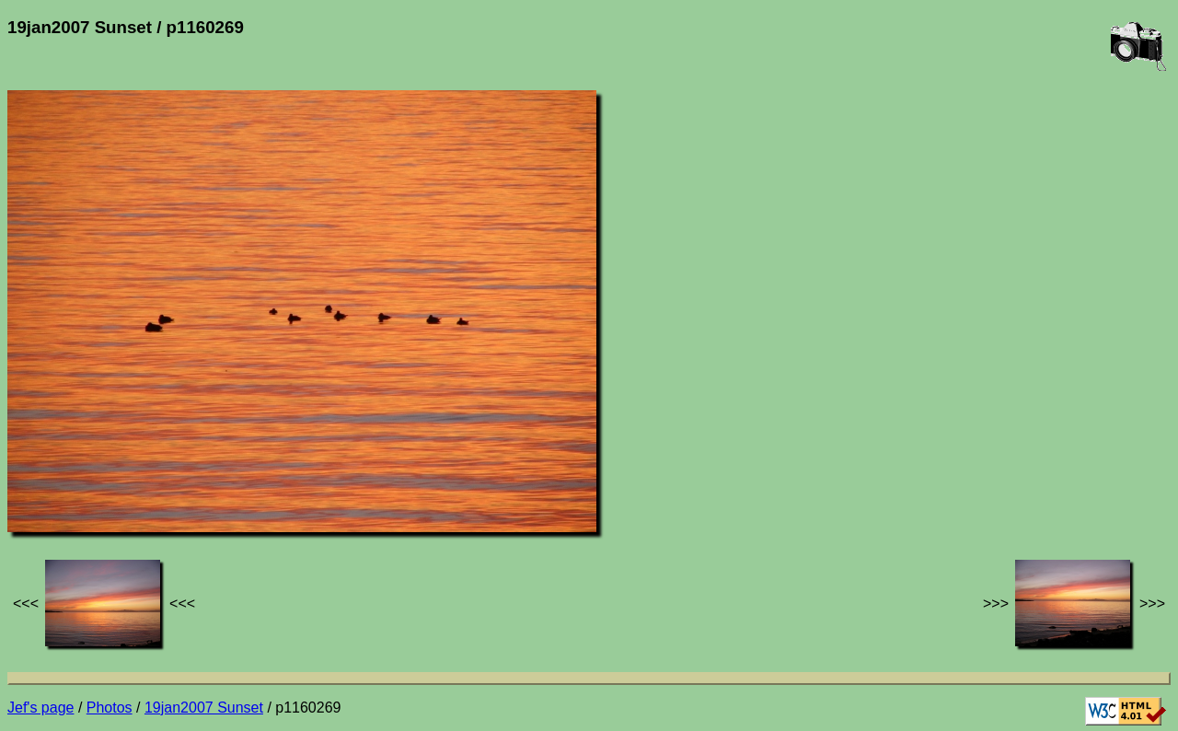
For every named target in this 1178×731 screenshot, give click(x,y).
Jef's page (40, 707)
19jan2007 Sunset (203, 707)
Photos (110, 707)
